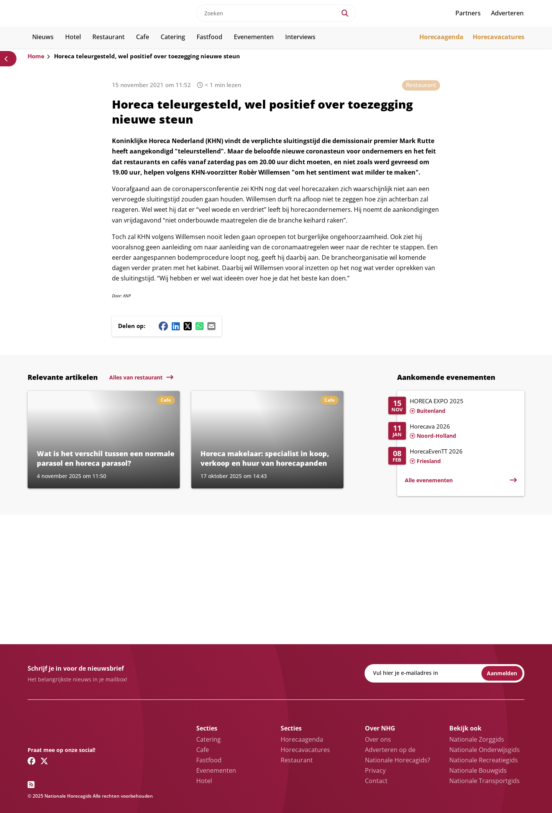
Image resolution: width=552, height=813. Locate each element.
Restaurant (108, 37)
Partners (468, 13)
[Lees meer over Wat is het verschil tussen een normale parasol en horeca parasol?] (104, 439)
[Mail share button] (211, 326)
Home (36, 56)
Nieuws (43, 37)
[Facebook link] (32, 760)
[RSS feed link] (31, 784)
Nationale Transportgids (484, 781)
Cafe (142, 37)
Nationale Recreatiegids (483, 760)
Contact (376, 781)
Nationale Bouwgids (478, 770)
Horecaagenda (441, 37)
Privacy (375, 770)
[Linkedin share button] (176, 326)
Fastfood (209, 37)
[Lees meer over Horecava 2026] (452, 431)
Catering (173, 37)
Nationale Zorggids (476, 739)
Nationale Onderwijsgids (484, 749)
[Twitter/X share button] (188, 326)
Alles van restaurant (136, 377)
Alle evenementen (429, 480)
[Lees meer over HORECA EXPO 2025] (452, 406)
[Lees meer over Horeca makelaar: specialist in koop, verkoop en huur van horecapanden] (267, 439)
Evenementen (254, 37)
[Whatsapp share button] (200, 326)
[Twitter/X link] (44, 760)
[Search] (345, 13)
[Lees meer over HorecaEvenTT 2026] (452, 456)
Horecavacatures (498, 37)
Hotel (73, 37)
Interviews (300, 37)
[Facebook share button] (163, 326)
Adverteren (507, 13)
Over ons (378, 739)
